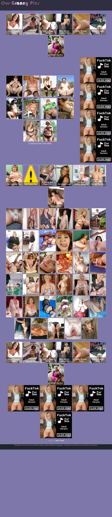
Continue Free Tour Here (40, 143)
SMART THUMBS (59, 440)
